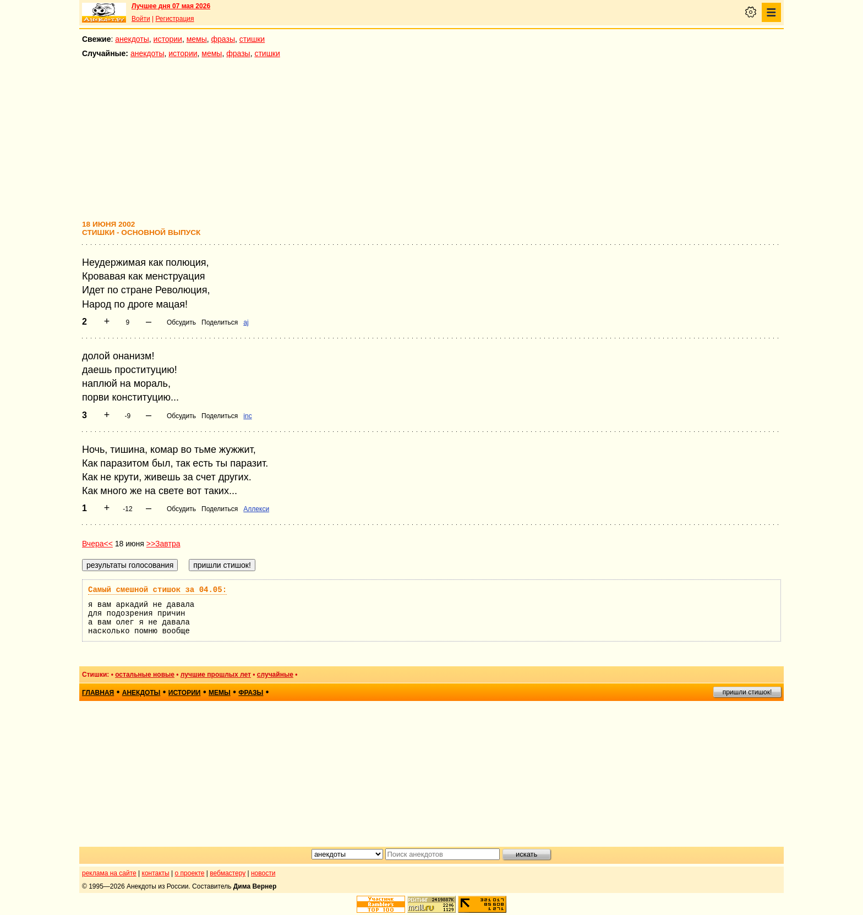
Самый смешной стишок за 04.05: (157, 589)
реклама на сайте (109, 873)
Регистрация (174, 19)
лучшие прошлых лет (216, 674)
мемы (197, 39)
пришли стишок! (747, 692)
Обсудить (181, 322)
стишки (252, 39)
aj (245, 322)
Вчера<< (97, 543)
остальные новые (144, 674)
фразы (223, 39)
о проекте (190, 873)
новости (263, 873)
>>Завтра (163, 543)
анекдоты (132, 39)
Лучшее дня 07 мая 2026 (171, 6)
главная (98, 693)
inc (247, 416)
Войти (141, 19)
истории (168, 39)
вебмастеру (227, 873)
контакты (156, 873)
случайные (275, 674)
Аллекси (256, 509)
